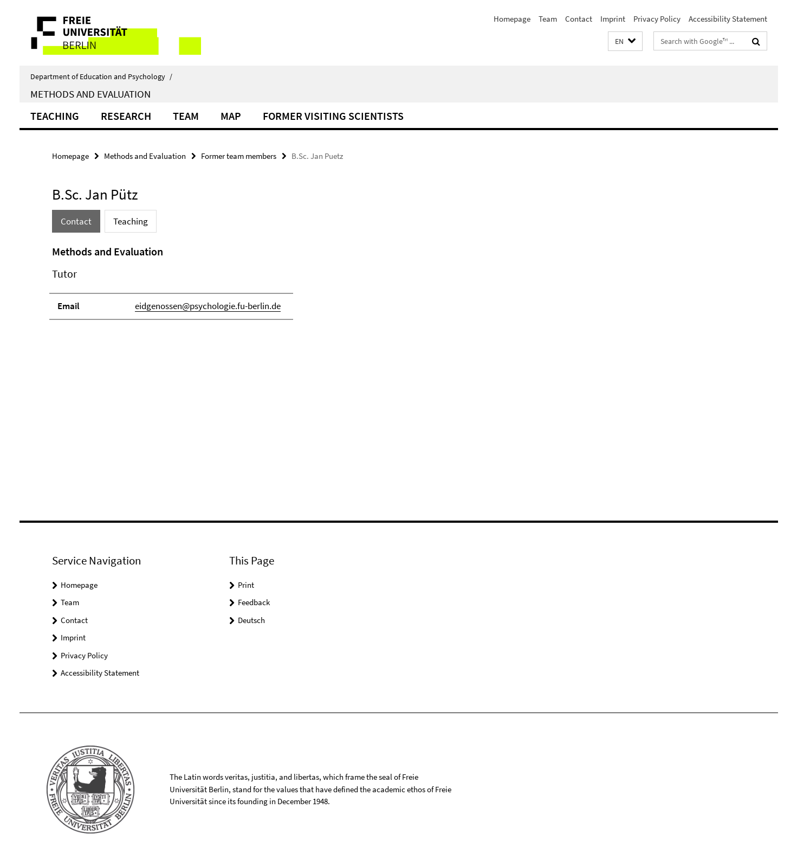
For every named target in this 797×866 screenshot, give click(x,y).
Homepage (512, 19)
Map (231, 116)
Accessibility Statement (728, 19)
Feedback (254, 602)
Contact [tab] (76, 221)
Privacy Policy (657, 19)
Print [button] (246, 585)
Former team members (238, 156)
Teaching (54, 116)
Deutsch (251, 620)
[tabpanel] (251, 287)
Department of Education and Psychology (101, 76)
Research (126, 116)
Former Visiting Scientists (333, 116)
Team (548, 19)
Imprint (612, 19)
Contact (578, 19)
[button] (625, 41)
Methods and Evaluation (90, 93)
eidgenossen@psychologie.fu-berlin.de (208, 306)
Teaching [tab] (130, 221)
